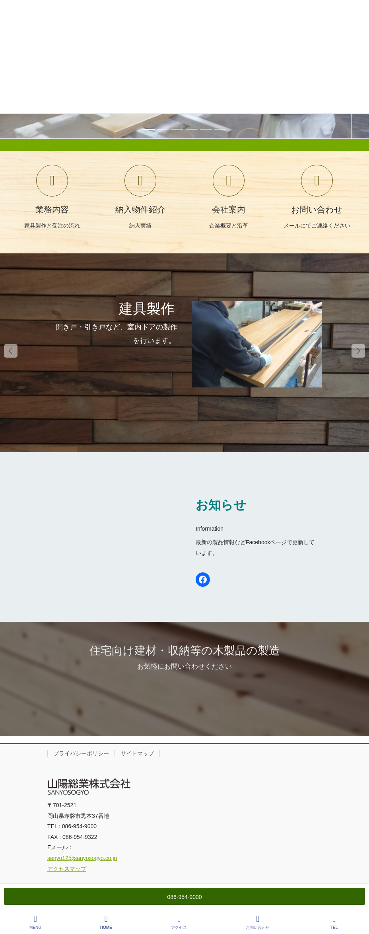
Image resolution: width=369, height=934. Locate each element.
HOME (106, 922)
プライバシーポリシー (81, 753)
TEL (334, 922)
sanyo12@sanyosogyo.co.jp (82, 858)
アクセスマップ (66, 869)
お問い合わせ (258, 922)
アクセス (179, 922)
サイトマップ (137, 753)
